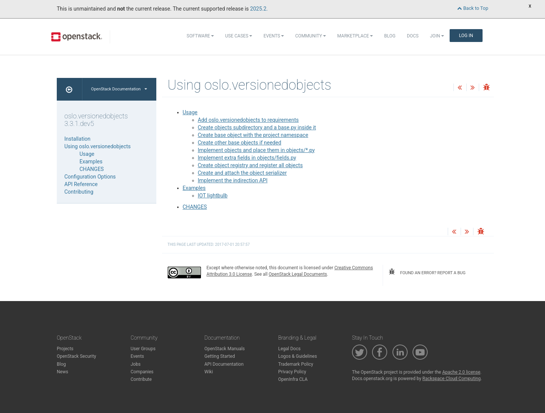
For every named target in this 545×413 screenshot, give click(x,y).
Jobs (135, 364)
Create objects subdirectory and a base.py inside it (257, 127)
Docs (413, 36)
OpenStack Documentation (119, 89)
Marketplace (355, 36)
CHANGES (195, 207)
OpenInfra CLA (293, 379)
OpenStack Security (76, 356)
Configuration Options (90, 177)
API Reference (81, 184)
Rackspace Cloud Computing (451, 378)
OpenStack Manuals (224, 348)
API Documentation (224, 364)
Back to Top (472, 8)
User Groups (143, 348)
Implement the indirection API (233, 180)
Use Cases (238, 36)
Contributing (78, 192)
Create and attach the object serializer (242, 173)
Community (310, 36)
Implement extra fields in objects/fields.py (247, 158)
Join (437, 36)
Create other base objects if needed (240, 143)
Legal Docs (289, 348)
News (62, 371)
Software (200, 36)
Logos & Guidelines (297, 356)
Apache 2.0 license (461, 372)
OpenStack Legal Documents (298, 274)
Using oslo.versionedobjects (97, 146)
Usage (190, 112)
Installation (77, 139)
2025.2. (259, 9)
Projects (65, 348)
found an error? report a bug (427, 272)
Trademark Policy (295, 364)
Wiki (208, 371)
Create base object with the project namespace (253, 135)
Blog (390, 36)
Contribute (141, 379)
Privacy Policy (292, 371)
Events (273, 36)
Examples (194, 188)
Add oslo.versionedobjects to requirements (248, 120)
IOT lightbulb (213, 196)
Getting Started (219, 356)
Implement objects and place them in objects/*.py (256, 150)
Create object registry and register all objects (250, 165)
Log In (466, 35)
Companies (142, 371)
